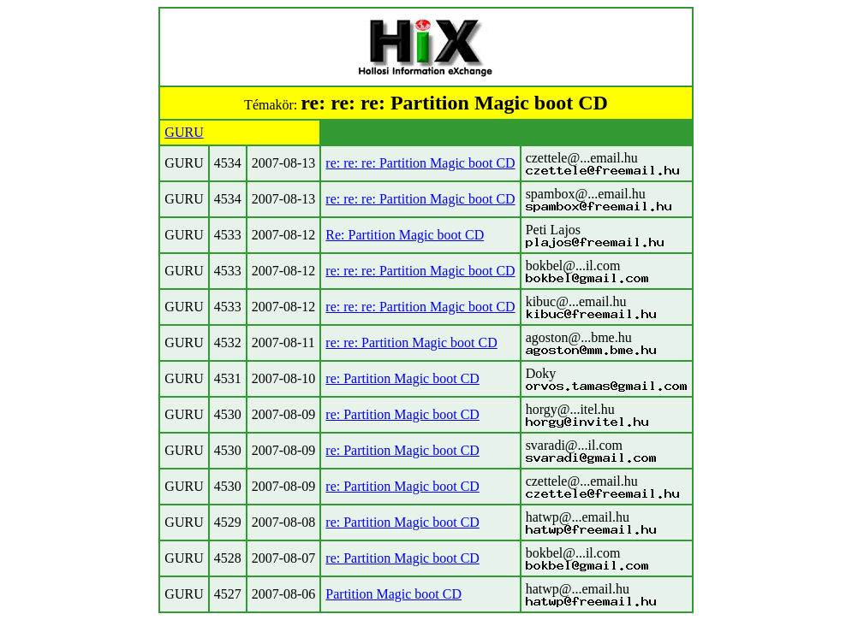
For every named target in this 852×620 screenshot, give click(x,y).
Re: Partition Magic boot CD (404, 234)
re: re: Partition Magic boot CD (411, 342)
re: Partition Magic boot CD (402, 378)
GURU (183, 132)
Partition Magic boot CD (393, 594)
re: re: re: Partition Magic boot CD (420, 163)
